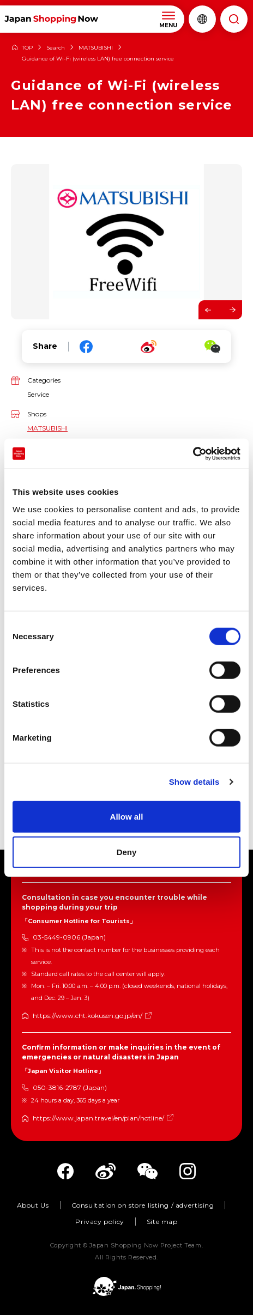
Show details (194, 781)
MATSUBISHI (96, 48)
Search (55, 48)
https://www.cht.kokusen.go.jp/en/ (87, 1015)
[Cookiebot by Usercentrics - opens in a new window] (192, 453)
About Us (33, 1205)
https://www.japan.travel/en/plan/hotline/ (98, 1118)
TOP (27, 48)
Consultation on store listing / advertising (142, 1205)
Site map (162, 1221)
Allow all (126, 816)
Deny (127, 852)
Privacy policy (99, 1221)
